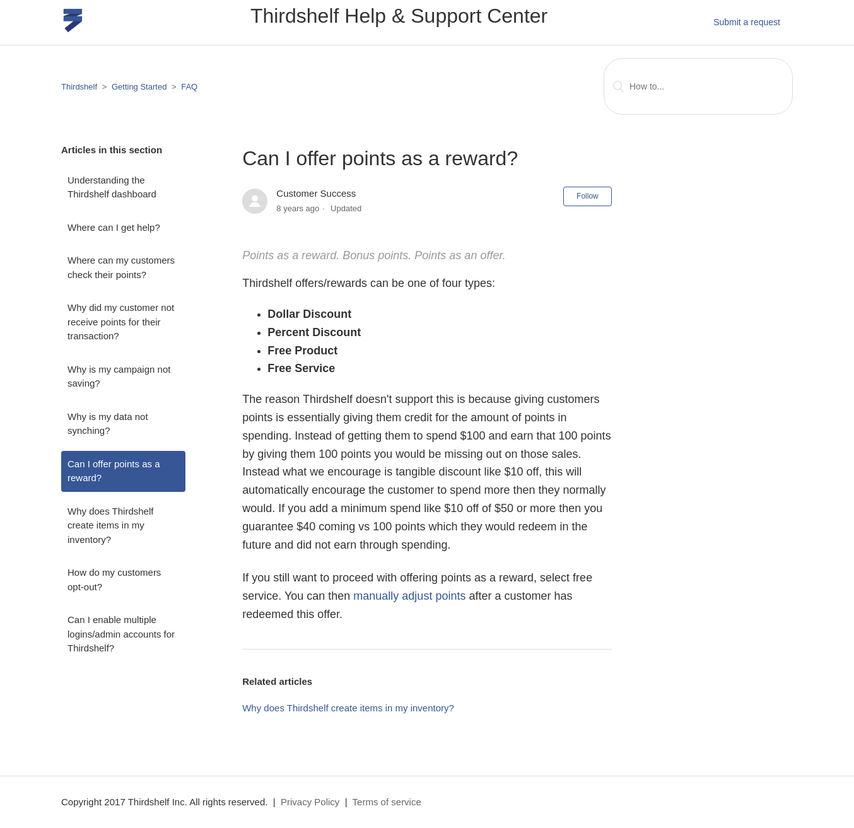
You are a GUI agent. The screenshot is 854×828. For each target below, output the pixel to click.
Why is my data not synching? (107, 423)
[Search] (698, 86)
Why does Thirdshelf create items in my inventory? (110, 525)
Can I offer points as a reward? (113, 471)
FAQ (189, 86)
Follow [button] (587, 196)
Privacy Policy (310, 801)
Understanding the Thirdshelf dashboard (111, 187)
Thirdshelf (79, 86)
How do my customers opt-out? (114, 579)
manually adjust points (409, 596)
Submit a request (746, 22)
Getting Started (139, 86)
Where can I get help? (113, 227)
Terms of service (387, 801)
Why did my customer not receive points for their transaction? (120, 321)
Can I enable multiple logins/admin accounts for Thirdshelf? (121, 633)
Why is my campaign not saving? (118, 376)
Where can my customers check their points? (121, 267)
